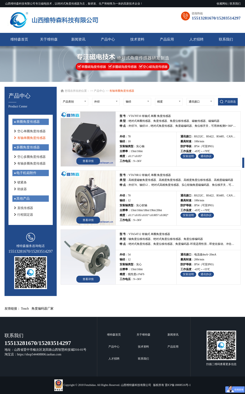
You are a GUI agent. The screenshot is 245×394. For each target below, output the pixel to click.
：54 (125, 254)
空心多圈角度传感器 (31, 156)
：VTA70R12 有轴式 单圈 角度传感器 (145, 175)
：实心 (131, 264)
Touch (25, 308)
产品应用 (167, 39)
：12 (125, 200)
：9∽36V (131, 161)
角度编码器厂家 (42, 308)
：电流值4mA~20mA (198, 254)
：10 (125, 141)
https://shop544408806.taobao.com (39, 354)
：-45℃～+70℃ (195, 151)
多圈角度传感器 (28, 147)
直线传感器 (25, 208)
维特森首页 (19, 39)
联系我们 (235, 3)
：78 (125, 136)
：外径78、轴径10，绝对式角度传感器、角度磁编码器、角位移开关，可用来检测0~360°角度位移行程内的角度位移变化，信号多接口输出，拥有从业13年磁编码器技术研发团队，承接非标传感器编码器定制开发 (178, 125)
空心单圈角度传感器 (31, 131)
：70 (125, 195)
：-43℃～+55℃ (195, 269)
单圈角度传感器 (28, 122)
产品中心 (108, 39)
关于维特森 (49, 39)
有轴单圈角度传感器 (31, 138)
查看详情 (88, 161)
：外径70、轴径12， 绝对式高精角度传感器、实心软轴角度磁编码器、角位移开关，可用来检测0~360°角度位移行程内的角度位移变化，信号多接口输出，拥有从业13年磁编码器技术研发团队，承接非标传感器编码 (178, 184)
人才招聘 (196, 39)
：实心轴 (132, 146)
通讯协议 (206, 156)
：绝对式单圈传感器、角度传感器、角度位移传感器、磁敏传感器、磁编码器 (170, 120)
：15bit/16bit (131, 151)
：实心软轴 (133, 205)
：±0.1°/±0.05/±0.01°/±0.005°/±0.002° (144, 215)
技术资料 (137, 39)
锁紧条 (22, 182)
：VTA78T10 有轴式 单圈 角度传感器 (145, 116)
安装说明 (188, 156)
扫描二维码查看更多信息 (221, 348)
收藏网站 (222, 3)
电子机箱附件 (26, 173)
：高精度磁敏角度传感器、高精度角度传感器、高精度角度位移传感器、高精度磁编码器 (176, 180)
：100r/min (192, 141)
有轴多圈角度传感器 (31, 163)
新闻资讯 (78, 39)
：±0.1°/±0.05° (131, 156)
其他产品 (23, 198)
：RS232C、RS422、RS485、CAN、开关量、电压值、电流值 (208, 136)
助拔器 (22, 189)
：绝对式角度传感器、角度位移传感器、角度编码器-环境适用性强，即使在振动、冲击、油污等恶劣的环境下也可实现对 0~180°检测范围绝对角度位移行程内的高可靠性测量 (178, 243)
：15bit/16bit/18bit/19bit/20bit (141, 210)
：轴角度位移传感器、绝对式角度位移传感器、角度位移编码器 (161, 239)
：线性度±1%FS (132, 274)
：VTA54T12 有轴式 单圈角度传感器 (145, 234)
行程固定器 (25, 214)
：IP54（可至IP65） (198, 146)
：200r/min (192, 259)
